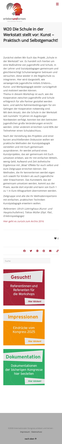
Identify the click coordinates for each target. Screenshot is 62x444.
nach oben (31, 438)
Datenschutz (36, 432)
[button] (6, 438)
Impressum (25, 432)
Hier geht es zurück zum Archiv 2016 (23, 221)
